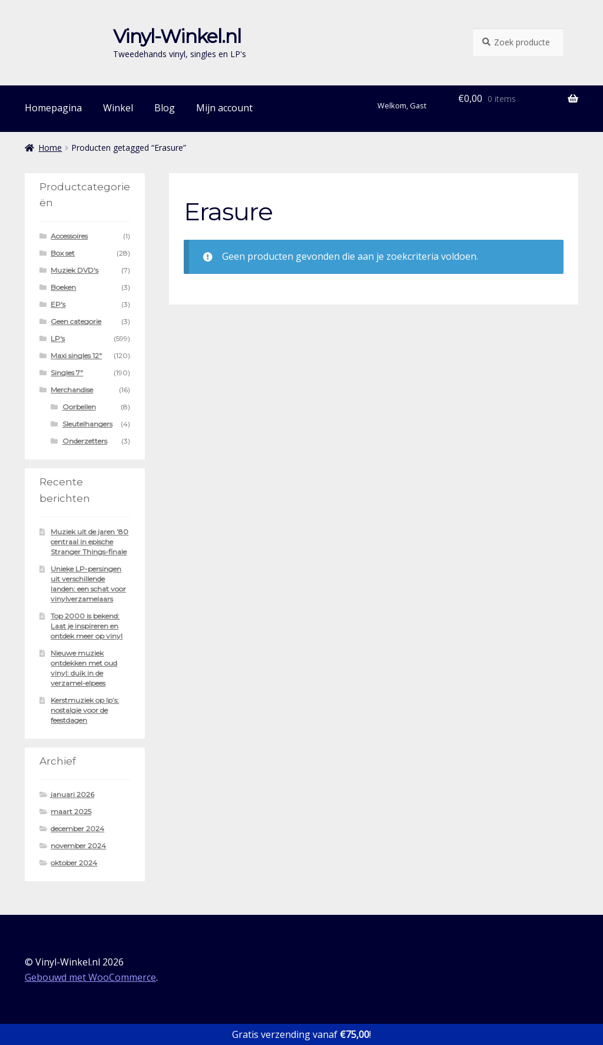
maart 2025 (71, 811)
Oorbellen (79, 406)
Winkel (118, 107)
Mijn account (224, 107)
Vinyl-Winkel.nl (177, 36)
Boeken (63, 287)
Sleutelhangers (87, 423)
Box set (63, 253)
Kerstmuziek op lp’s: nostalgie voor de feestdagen (85, 710)
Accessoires (69, 236)
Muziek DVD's (74, 270)
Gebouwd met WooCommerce (90, 977)
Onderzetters (84, 440)
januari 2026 (72, 794)
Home (50, 147)
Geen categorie (76, 321)
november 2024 (78, 845)
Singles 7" (67, 372)
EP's (58, 304)
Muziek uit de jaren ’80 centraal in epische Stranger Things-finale (89, 541)
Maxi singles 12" (76, 355)
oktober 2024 (74, 862)
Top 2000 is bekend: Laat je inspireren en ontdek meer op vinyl (86, 625)
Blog (164, 107)
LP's (58, 338)
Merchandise (72, 389)
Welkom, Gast (401, 105)
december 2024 (77, 828)
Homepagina (53, 107)
